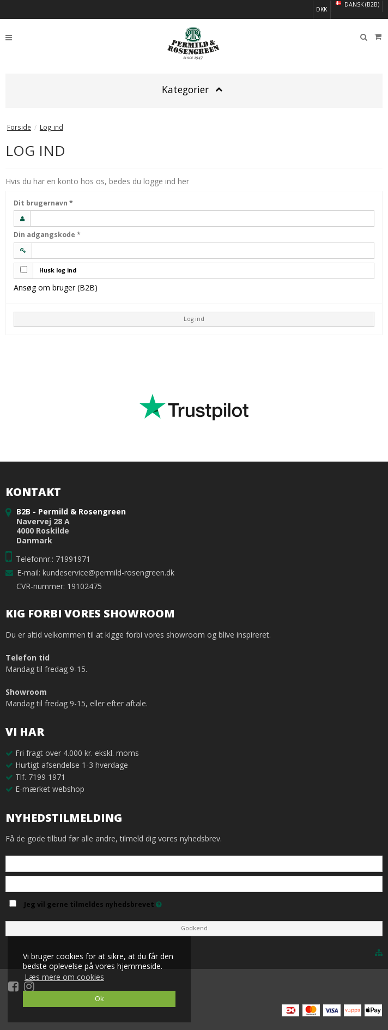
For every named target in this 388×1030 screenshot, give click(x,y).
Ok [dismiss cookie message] (99, 998)
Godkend (194, 928)
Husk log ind (57, 270)
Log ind (194, 319)
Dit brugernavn (43, 203)
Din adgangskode (47, 235)
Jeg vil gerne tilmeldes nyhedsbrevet (93, 902)
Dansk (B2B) (356, 4)
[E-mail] (194, 883)
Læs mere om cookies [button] (64, 977)
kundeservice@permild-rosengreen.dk (108, 572)
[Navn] (194, 863)
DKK (321, 9)
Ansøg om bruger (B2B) (56, 287)
